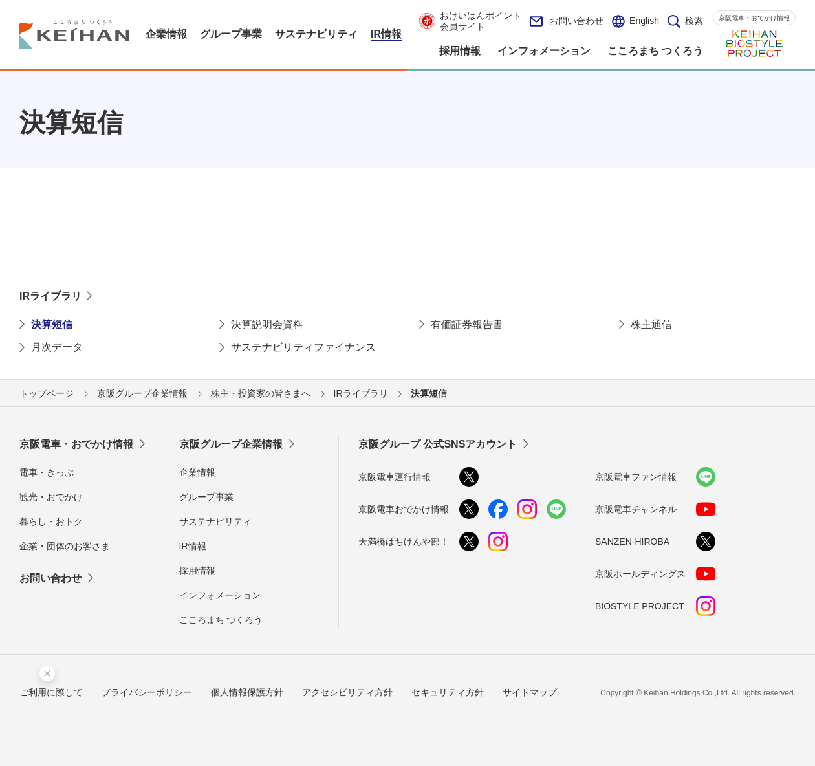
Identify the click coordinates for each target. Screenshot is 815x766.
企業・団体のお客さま (64, 546)
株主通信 (651, 324)
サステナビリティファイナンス (303, 347)
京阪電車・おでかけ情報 (754, 17)
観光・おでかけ (51, 497)
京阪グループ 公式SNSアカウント (437, 444)
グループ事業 (206, 497)
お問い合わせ (566, 21)
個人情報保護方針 (247, 692)
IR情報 (192, 546)
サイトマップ (530, 692)
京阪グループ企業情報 (231, 444)
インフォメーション (220, 595)
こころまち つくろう (221, 620)
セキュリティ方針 (447, 692)
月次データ (57, 347)
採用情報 (197, 570)
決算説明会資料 (267, 324)
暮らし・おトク (51, 521)
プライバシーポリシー (147, 692)
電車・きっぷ (46, 472)
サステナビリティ (215, 521)
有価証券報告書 (467, 324)
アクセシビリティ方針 (347, 692)
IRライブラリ (50, 295)
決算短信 (51, 324)
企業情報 (197, 472)
